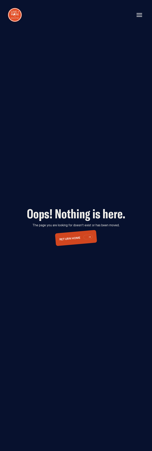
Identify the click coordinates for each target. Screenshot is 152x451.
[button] (139, 15)
